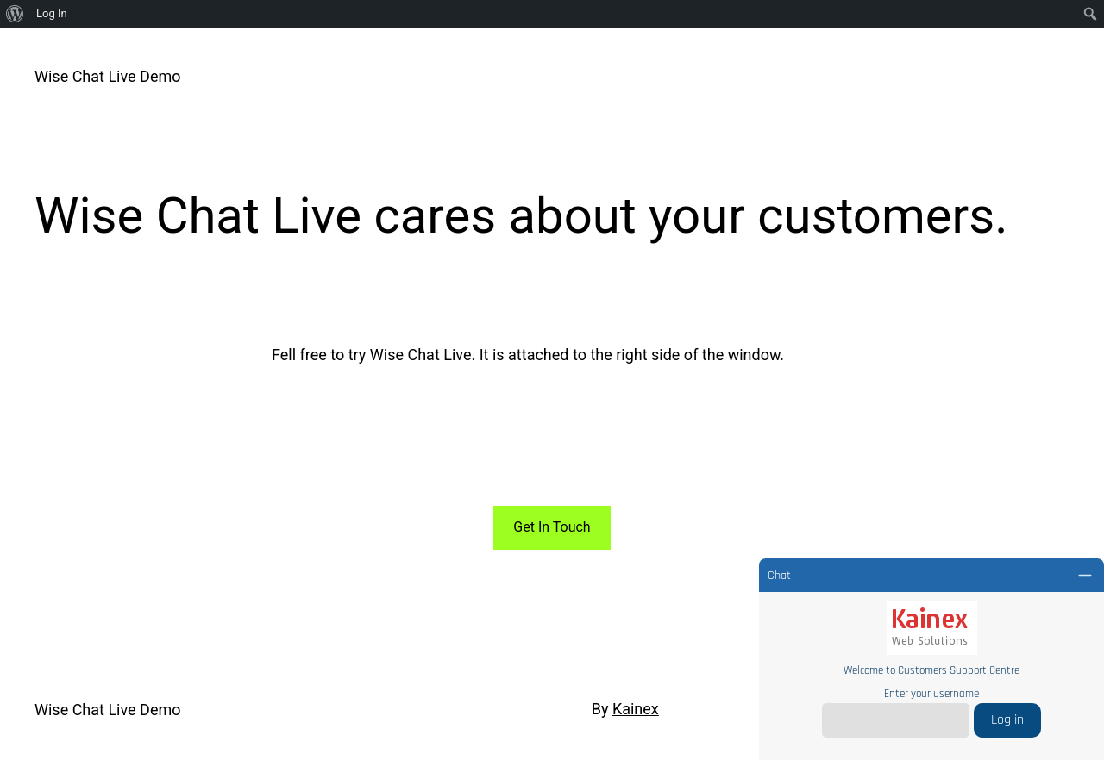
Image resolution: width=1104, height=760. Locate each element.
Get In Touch (551, 527)
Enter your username (931, 694)
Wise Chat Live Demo (107, 76)
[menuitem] (15, 14)
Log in (1007, 720)
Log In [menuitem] (51, 13)
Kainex (635, 709)
